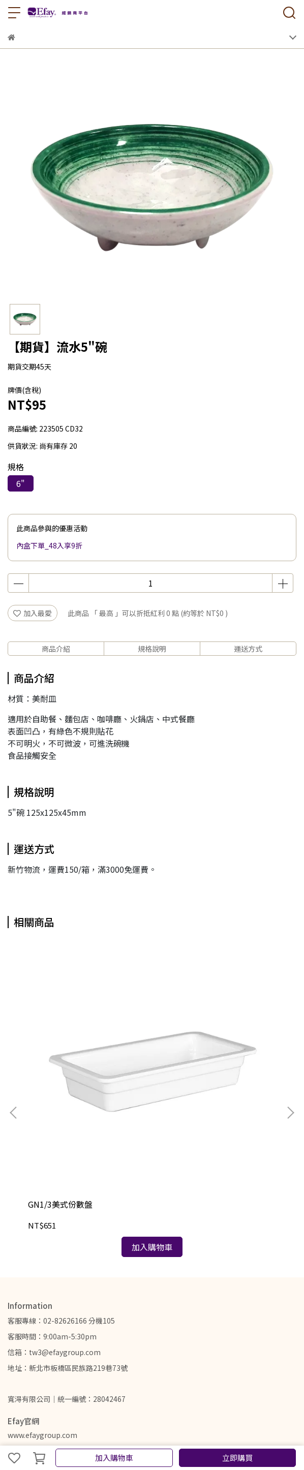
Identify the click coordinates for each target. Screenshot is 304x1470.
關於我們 (55, 1343)
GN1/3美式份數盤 (60, 1075)
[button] (290, 1048)
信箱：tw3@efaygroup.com (54, 1223)
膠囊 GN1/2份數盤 (190, 1075)
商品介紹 (56, 649)
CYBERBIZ (198, 1431)
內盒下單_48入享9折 (49, 545)
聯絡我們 (89, 1343)
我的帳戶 (22, 1343)
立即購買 (237, 1457)
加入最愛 (32, 613)
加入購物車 (114, 1457)
